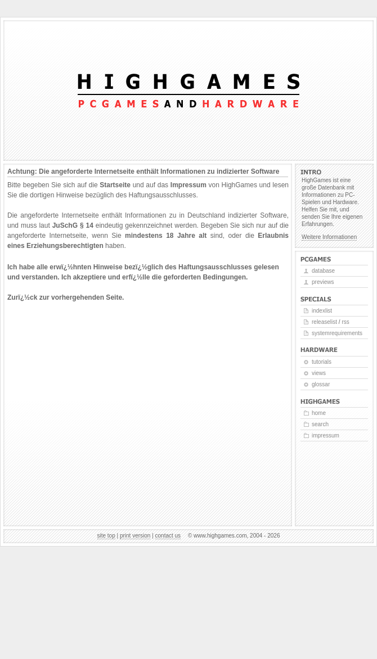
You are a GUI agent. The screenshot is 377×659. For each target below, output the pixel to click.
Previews (323, 282)
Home (319, 413)
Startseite (115, 185)
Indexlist (322, 311)
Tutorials (321, 362)
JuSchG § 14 (72, 225)
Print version (135, 535)
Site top (106, 535)
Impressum (188, 185)
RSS (345, 322)
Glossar (321, 384)
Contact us (168, 535)
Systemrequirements (337, 333)
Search (320, 424)
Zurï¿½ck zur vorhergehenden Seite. (65, 297)
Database (323, 271)
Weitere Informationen (329, 237)
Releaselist (324, 322)
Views (319, 373)
